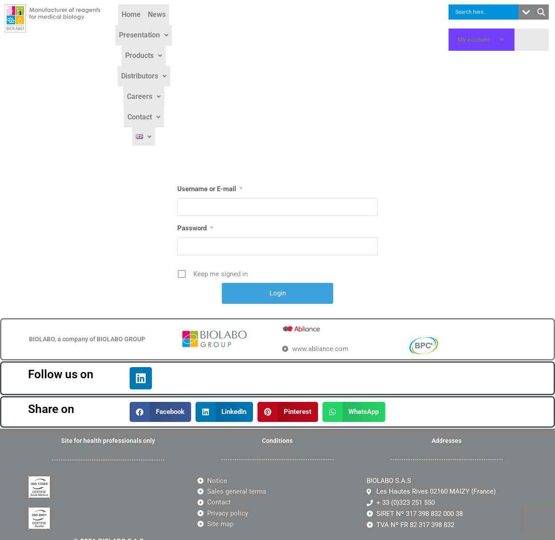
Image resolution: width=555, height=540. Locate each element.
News (162, 27)
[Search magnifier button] (541, 12)
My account (481, 39)
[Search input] (485, 12)
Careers (348, 27)
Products (253, 27)
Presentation (203, 27)
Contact (388, 27)
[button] (203, 27)
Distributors (301, 27)
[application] (493, 39)
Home (136, 27)
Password (195, 133)
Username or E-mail (209, 94)
